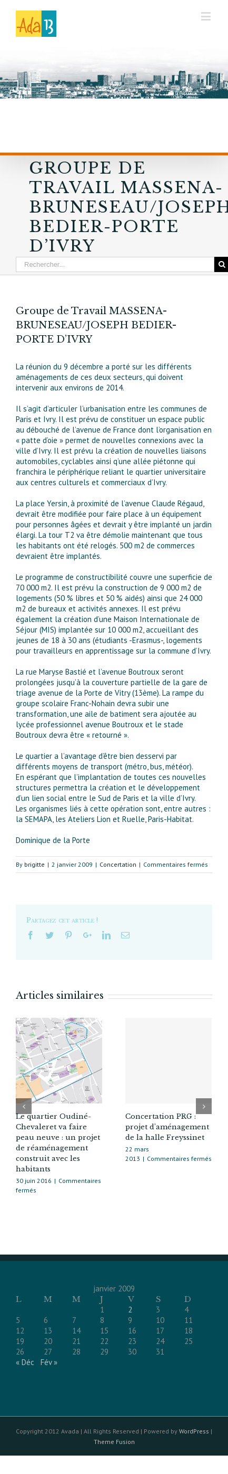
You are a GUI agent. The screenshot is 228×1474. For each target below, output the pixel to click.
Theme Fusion (114, 1442)
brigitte (34, 864)
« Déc (25, 1362)
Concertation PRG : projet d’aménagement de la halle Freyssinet (167, 1127)
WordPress (194, 1431)
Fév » (49, 1362)
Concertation (118, 864)
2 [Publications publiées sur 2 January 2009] (130, 1310)
